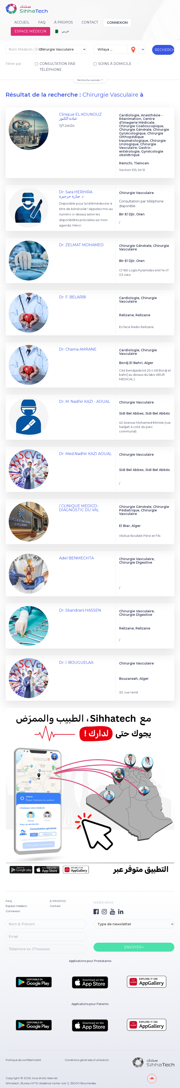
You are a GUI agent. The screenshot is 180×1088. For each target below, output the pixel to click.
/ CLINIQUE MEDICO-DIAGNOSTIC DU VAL (79, 508)
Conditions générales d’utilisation (87, 1060)
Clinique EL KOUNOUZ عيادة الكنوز (80, 116)
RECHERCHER (164, 50)
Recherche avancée (90, 80)
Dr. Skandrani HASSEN (80, 610)
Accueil (22, 22)
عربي (62, 31)
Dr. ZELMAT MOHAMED (81, 245)
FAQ (41, 22)
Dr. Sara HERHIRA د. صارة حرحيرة (75, 194)
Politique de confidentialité (23, 1060)
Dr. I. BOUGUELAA (76, 662)
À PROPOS (63, 22)
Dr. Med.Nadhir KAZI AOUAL (85, 453)
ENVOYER (134, 947)
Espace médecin (30, 31)
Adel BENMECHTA (76, 558)
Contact (90, 22)
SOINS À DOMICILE (112, 64)
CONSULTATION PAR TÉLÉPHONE (55, 67)
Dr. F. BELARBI (72, 297)
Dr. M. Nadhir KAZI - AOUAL (84, 401)
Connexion (117, 22)
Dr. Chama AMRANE (78, 349)
